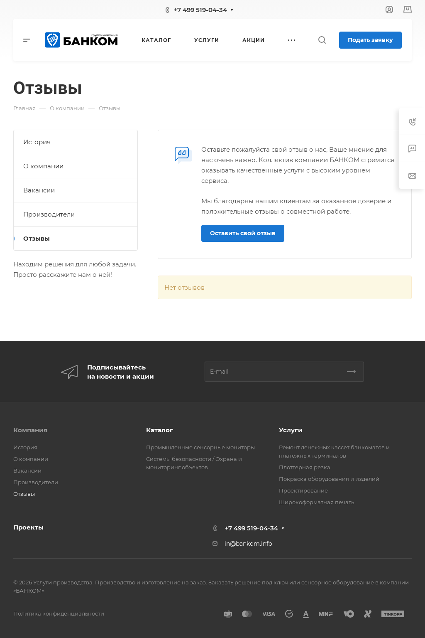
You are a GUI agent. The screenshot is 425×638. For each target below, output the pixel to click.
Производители (49, 214)
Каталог (159, 430)
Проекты (28, 527)
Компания (30, 430)
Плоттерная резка (304, 467)
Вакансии (39, 190)
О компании (43, 166)
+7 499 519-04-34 (200, 10)
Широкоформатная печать (316, 502)
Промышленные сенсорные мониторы (200, 447)
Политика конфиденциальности (58, 613)
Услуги (291, 430)
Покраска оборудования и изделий (329, 478)
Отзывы (36, 238)
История (37, 142)
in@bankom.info (248, 543)
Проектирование (303, 490)
